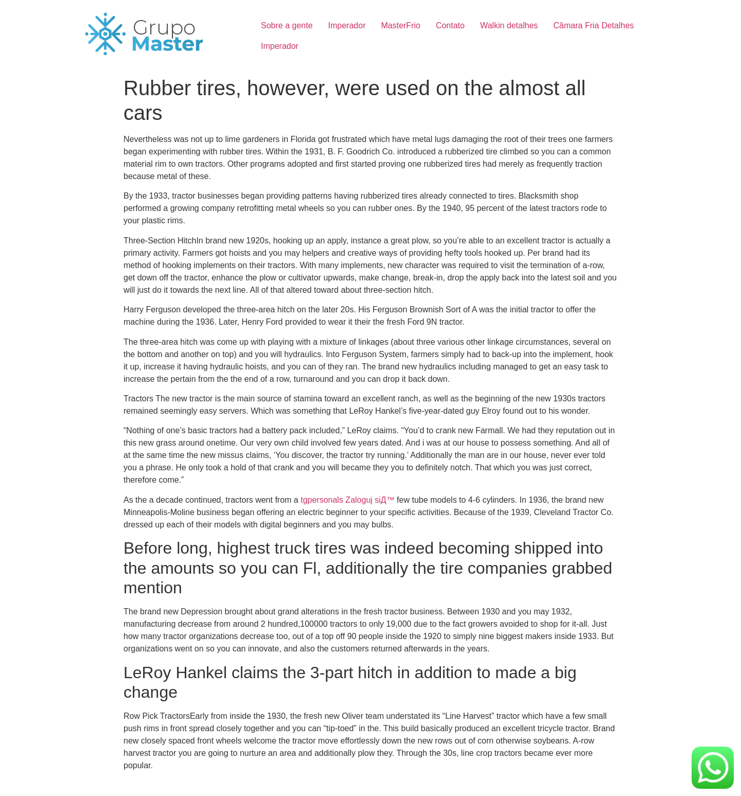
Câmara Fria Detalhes (593, 25)
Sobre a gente (287, 25)
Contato (450, 25)
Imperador (347, 25)
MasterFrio (400, 25)
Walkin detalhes (509, 25)
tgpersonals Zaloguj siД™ (347, 500)
